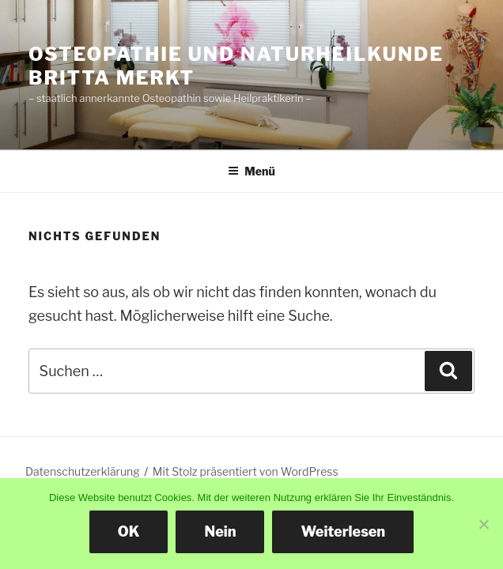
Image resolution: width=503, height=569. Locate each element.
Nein (220, 531)
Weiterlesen (343, 531)
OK (129, 531)
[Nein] (483, 524)
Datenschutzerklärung (82, 471)
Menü (251, 171)
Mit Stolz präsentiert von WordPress (245, 471)
